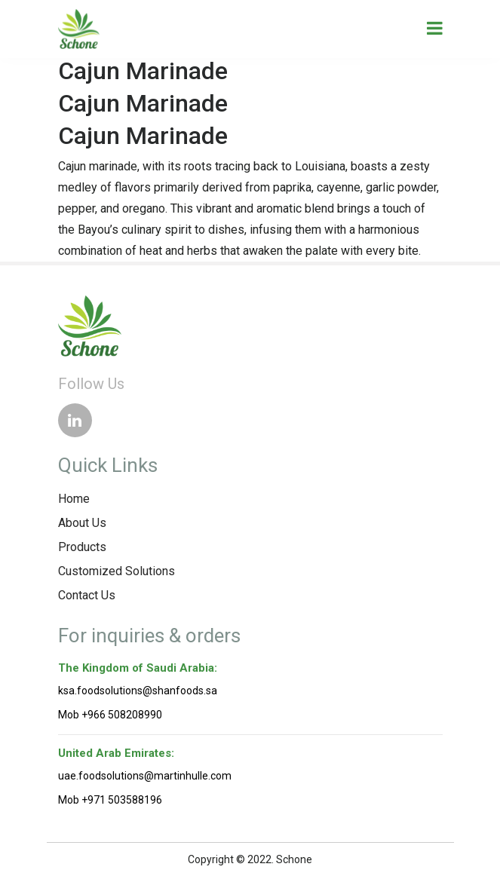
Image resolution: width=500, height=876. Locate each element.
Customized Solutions (116, 571)
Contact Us (86, 595)
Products (82, 547)
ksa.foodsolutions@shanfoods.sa (137, 691)
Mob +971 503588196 (110, 800)
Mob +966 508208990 (110, 715)
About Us (82, 523)
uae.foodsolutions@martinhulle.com (145, 776)
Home (74, 499)
